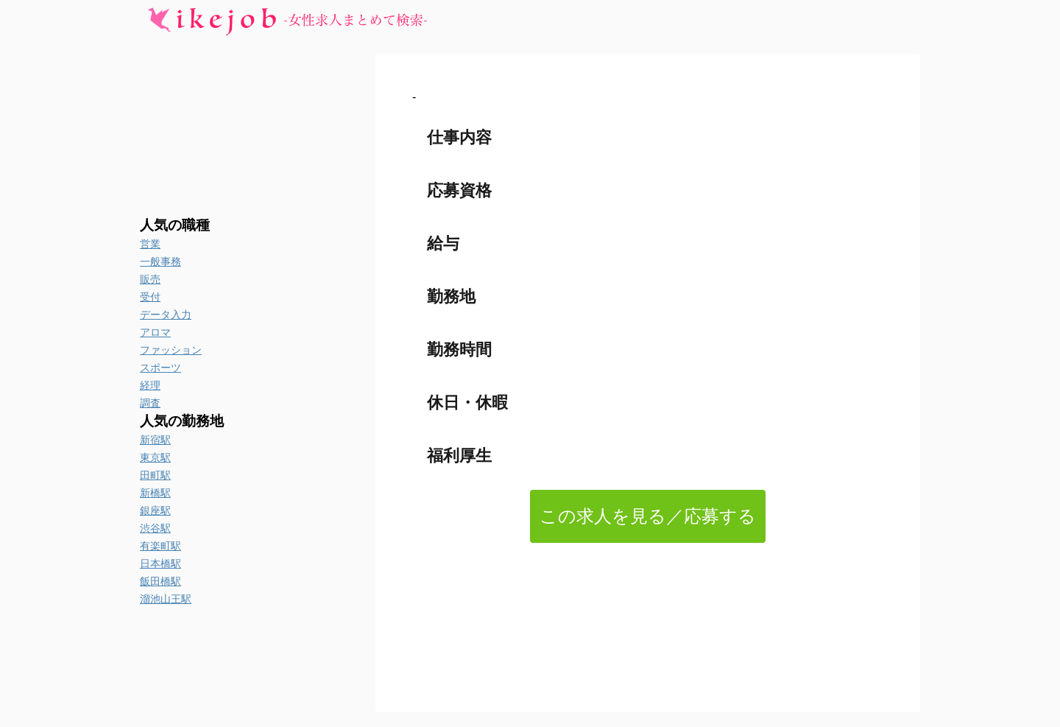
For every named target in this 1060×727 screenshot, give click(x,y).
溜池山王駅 (165, 599)
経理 (150, 385)
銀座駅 (155, 510)
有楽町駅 (160, 546)
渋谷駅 (155, 528)
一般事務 (160, 261)
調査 (150, 403)
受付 (150, 297)
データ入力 (165, 314)
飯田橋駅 (160, 581)
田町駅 (155, 475)
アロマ (155, 332)
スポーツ (160, 367)
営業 (150, 244)
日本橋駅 (160, 563)
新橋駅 (155, 493)
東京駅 (155, 457)
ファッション (171, 350)
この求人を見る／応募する (648, 516)
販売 (150, 279)
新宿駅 (155, 440)
